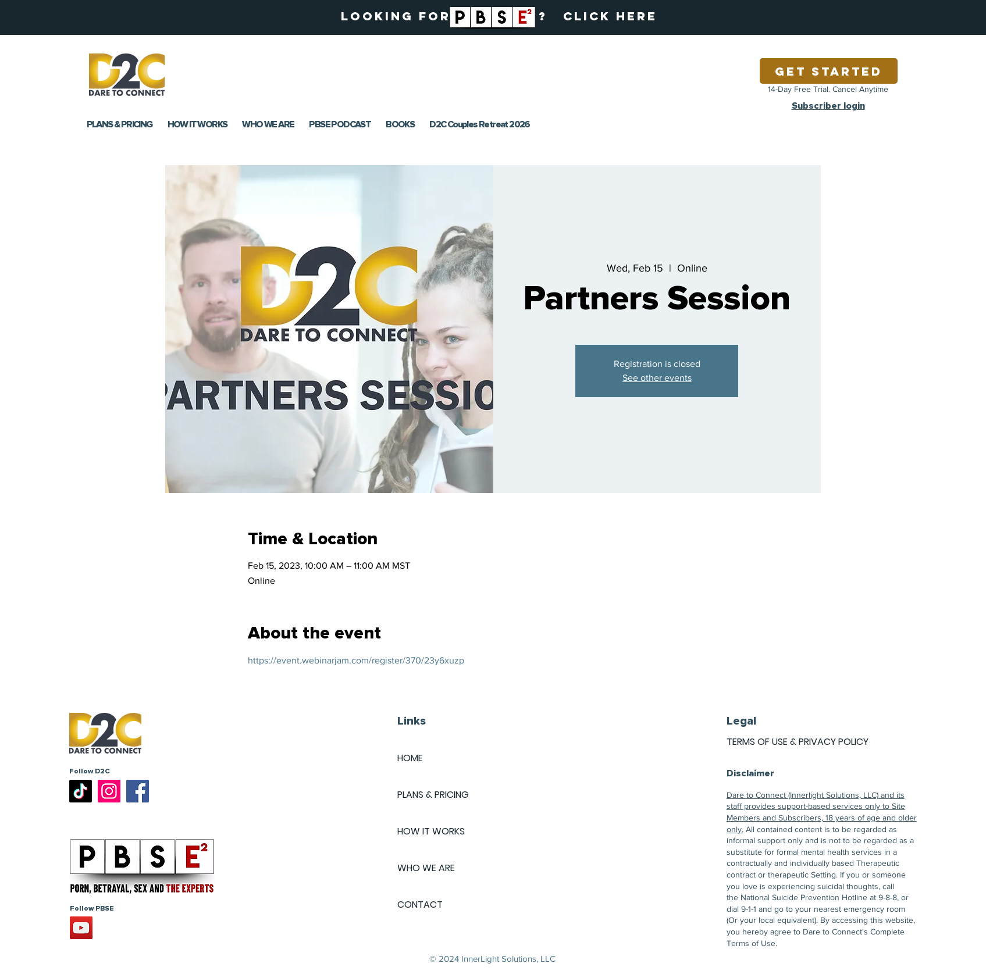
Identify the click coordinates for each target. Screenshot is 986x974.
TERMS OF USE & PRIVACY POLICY (797, 741)
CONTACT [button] (420, 904)
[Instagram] (109, 791)
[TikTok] (80, 791)
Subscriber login (828, 105)
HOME (410, 758)
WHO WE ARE (426, 868)
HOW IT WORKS (431, 831)
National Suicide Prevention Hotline (804, 897)
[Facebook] (137, 791)
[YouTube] (81, 927)
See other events (657, 378)
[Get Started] (829, 71)
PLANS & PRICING (433, 794)
